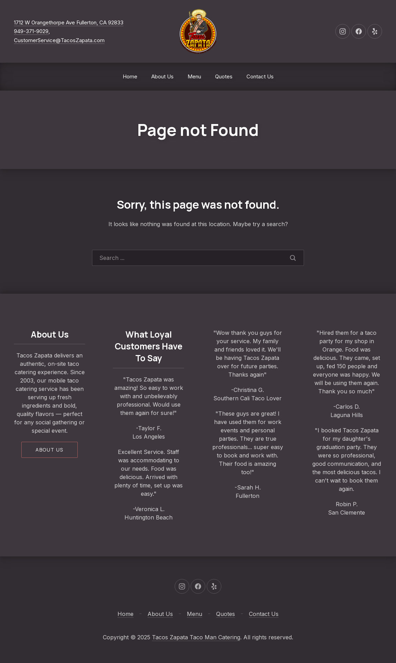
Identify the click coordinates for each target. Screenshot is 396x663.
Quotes (224, 76)
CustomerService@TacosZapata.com (59, 40)
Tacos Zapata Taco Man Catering (196, 637)
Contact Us (260, 76)
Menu (194, 76)
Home (130, 76)
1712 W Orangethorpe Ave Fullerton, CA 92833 (68, 22)
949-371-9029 (31, 31)
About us (49, 449)
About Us (162, 76)
